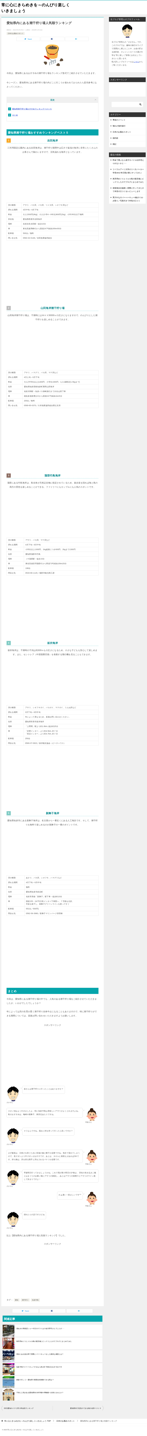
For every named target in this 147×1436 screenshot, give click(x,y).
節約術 (115, 138)
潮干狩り (25, 1300)
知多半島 (35, 1300)
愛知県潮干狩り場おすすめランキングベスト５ (32, 109)
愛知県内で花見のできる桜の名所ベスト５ (85, 1408)
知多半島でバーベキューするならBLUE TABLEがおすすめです (39, 1367)
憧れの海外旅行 (119, 126)
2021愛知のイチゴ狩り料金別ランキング (19, 1408)
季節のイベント (119, 120)
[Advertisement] (52, 1054)
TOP (27, 1421)
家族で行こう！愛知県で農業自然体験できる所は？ (35, 1380)
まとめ (15, 115)
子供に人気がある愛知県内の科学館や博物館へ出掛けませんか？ (40, 1393)
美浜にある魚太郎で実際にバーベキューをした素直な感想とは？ (40, 1354)
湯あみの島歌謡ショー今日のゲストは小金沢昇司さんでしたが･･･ (40, 1328)
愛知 (16, 1300)
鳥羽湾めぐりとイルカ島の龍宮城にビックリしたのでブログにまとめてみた (44, 1341)
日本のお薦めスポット (15, 33)
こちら (136, 62)
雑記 (114, 144)
